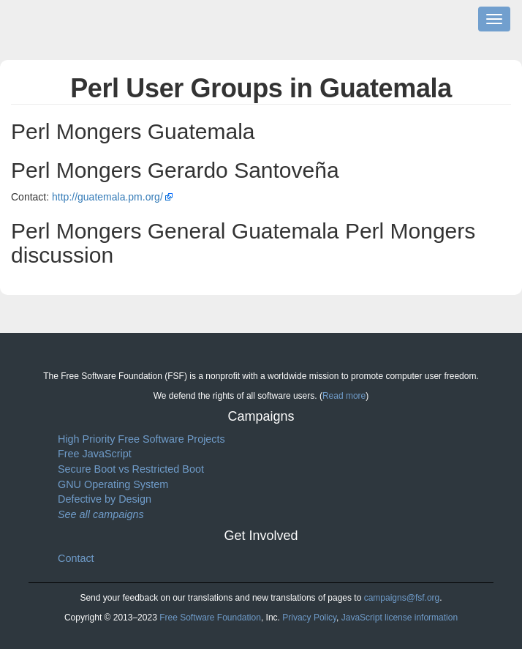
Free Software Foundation (210, 617)
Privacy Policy (309, 617)
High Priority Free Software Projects (141, 439)
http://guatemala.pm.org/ (107, 197)
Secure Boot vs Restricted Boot (131, 469)
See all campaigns (101, 514)
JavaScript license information (399, 617)
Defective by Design (104, 499)
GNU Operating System (113, 484)
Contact (76, 558)
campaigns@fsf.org (402, 598)
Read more (344, 396)
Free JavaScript (95, 453)
